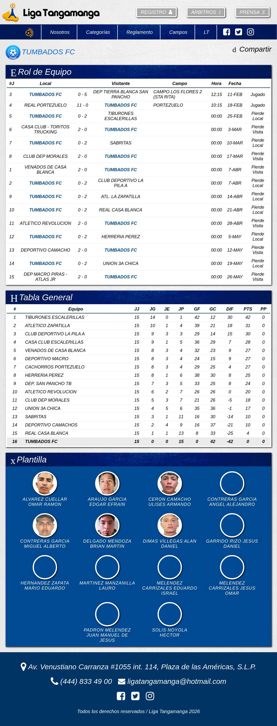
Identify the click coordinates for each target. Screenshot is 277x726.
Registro (156, 12)
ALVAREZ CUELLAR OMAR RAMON (44, 489)
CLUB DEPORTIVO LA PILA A (55, 333)
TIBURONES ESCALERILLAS (54, 317)
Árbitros (206, 12)
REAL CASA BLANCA (46, 433)
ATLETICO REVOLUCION (51, 391)
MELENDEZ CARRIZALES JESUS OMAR (232, 575)
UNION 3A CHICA (42, 408)
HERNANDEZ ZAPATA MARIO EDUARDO (44, 573)
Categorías (98, 32)
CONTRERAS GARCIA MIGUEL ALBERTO (44, 531)
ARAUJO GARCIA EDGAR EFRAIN (107, 489)
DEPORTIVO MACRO (47, 358)
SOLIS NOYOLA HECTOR (169, 620)
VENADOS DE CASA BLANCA (55, 350)
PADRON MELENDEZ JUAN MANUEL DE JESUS (107, 622)
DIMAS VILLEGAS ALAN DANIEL (169, 531)
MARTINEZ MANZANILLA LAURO (107, 573)
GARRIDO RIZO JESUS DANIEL (232, 531)
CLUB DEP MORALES (47, 400)
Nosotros (59, 32)
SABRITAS (36, 416)
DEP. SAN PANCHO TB (48, 383)
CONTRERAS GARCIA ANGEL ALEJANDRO (232, 489)
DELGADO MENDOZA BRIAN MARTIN (107, 531)
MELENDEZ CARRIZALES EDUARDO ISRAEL (169, 575)
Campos (178, 32)
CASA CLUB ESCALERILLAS (54, 342)
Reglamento (139, 32)
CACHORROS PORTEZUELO (55, 367)
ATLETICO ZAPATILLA (47, 325)
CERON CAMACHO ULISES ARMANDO (169, 489)
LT (206, 32)
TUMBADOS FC (41, 441)
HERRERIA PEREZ (44, 375)
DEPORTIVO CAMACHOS (51, 425)
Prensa (252, 12)
